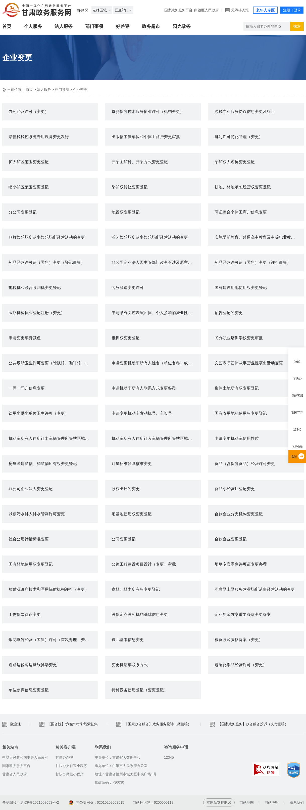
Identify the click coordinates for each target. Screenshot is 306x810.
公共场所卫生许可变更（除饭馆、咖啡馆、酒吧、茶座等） (53, 363)
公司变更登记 (124, 539)
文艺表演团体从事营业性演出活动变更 (249, 363)
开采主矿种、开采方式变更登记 (140, 162)
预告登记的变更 (229, 313)
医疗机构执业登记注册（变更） (37, 313)
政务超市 (151, 26)
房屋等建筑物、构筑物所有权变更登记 (43, 463)
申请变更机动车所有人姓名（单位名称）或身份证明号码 (156, 363)
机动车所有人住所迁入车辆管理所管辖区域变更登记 (156, 438)
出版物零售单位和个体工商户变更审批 (146, 137)
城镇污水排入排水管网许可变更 (37, 514)
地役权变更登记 (126, 212)
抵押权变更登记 (126, 338)
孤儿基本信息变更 (128, 639)
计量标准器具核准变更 (132, 463)
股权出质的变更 (126, 489)
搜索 (296, 26)
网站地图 (247, 802)
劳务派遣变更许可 (128, 287)
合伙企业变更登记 (231, 539)
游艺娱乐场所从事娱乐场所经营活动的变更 (150, 237)
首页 (6, 26)
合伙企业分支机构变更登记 (239, 514)
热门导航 (62, 90)
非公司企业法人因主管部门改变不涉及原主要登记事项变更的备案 (156, 262)
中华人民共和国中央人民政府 (25, 757)
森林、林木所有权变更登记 (136, 589)
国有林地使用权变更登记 (31, 564)
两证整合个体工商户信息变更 (241, 212)
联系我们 (297, 802)
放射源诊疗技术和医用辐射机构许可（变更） (49, 589)
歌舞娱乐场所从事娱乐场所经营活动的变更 (47, 237)
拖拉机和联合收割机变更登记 (35, 287)
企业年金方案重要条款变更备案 (243, 614)
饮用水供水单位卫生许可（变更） (39, 413)
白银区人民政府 (206, 10)
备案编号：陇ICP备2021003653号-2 (30, 802)
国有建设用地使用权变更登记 (241, 287)
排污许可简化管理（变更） (239, 137)
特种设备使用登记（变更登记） (140, 690)
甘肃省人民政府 (14, 774)
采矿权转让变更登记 (130, 187)
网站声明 (272, 802)
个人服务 (33, 26)
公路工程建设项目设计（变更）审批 (144, 564)
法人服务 (64, 26)
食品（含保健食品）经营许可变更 (245, 463)
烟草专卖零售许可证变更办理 (241, 564)
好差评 (122, 26)
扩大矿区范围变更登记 (29, 162)
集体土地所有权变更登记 (237, 388)
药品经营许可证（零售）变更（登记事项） (47, 262)
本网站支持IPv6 (219, 802)
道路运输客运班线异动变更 (33, 665)
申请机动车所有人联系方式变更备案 (144, 388)
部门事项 (94, 26)
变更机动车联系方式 (130, 665)
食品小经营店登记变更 (235, 489)
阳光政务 (182, 26)
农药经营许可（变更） (29, 111)
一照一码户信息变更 (27, 388)
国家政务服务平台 (178, 10)
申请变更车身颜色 (25, 338)
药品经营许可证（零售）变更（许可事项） (253, 262)
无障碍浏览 (240, 10)
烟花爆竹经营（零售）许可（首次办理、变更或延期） (53, 639)
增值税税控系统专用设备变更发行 (39, 137)
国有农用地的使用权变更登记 (241, 413)
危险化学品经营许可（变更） (241, 665)
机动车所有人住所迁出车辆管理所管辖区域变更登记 (53, 438)
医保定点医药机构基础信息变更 (140, 614)
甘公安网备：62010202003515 (96, 802)
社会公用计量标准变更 (29, 539)
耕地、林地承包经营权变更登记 (243, 187)
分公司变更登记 (23, 212)
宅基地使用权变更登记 (132, 514)
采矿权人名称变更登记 (235, 162)
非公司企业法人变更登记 (31, 489)
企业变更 (80, 90)
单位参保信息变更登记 (29, 690)
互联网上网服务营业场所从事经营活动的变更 (255, 589)
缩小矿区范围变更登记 (29, 187)
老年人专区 (265, 10)
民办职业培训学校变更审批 (239, 338)
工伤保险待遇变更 (25, 614)
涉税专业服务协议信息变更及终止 (245, 111)
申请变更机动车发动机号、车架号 (142, 413)
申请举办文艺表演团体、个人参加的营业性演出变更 (156, 313)
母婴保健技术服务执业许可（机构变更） (148, 111)
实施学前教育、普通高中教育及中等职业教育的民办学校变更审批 (259, 237)
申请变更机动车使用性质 (237, 438)
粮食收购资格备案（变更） (239, 639)
